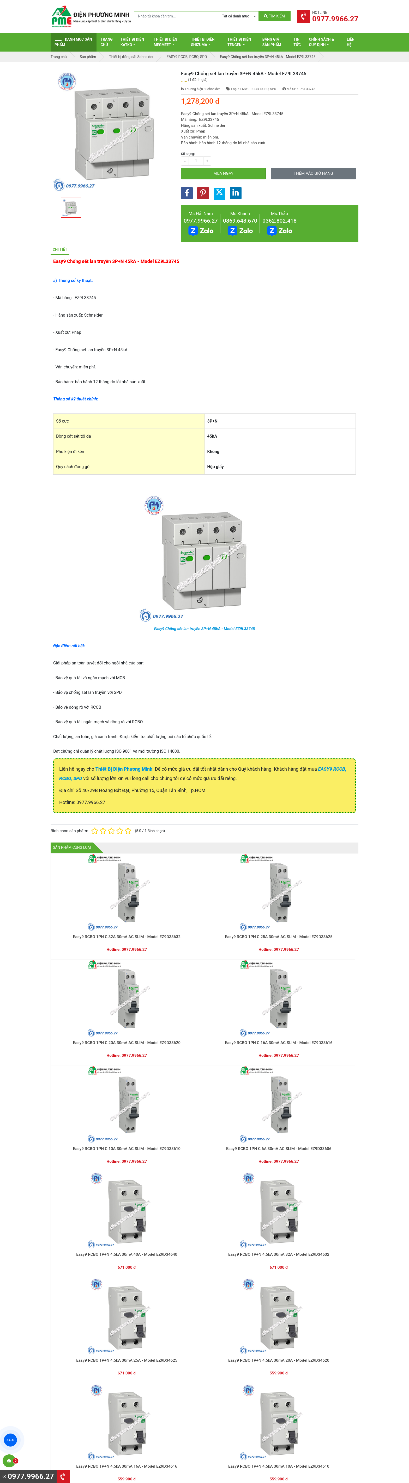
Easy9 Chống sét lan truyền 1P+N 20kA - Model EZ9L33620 (266, 1098)
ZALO (10, 1440)
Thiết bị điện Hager (227, 1377)
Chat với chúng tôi (313, 1314)
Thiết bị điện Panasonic (231, 1369)
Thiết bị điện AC (224, 1393)
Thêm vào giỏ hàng (313, 173)
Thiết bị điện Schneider (230, 1352)
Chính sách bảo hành (308, 1361)
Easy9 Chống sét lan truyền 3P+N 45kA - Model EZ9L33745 (204, 628)
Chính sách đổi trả (306, 1369)
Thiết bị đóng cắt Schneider (234, 1361)
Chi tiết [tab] (60, 249)
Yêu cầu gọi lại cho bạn (229, 1319)
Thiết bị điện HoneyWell (231, 1417)
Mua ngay (223, 173)
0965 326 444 (98, 1386)
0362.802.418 (279, 221)
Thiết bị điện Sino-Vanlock (233, 1409)
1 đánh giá (197, 80)
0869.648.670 (240, 221)
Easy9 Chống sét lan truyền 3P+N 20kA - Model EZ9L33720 (204, 1098)
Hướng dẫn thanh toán (229, 1309)
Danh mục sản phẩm (73, 42)
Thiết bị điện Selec (226, 1385)
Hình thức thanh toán (308, 1352)
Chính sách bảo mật (307, 1377)
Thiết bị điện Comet (227, 1401)
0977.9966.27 (201, 221)
